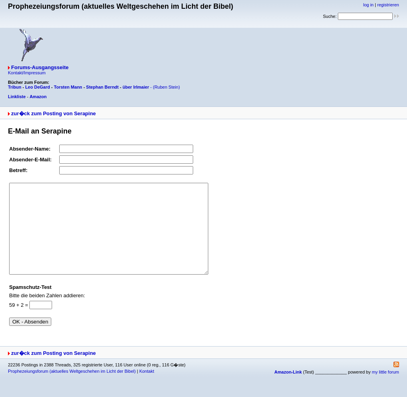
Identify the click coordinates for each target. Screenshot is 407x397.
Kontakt (146, 389)
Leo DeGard (37, 87)
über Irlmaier (135, 87)
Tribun (14, 87)
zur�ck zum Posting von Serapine (53, 113)
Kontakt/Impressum (27, 72)
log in (368, 4)
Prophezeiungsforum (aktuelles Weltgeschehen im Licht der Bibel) (72, 389)
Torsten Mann (68, 87)
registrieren (388, 4)
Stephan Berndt (102, 87)
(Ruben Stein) (166, 87)
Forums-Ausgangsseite (39, 67)
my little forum (385, 389)
